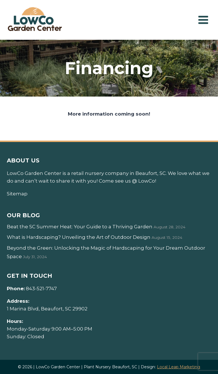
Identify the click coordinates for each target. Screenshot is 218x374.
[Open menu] (203, 19)
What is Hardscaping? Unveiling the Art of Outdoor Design (78, 237)
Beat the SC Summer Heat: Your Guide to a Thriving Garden (79, 226)
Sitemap (17, 194)
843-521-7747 (41, 288)
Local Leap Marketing (178, 366)
